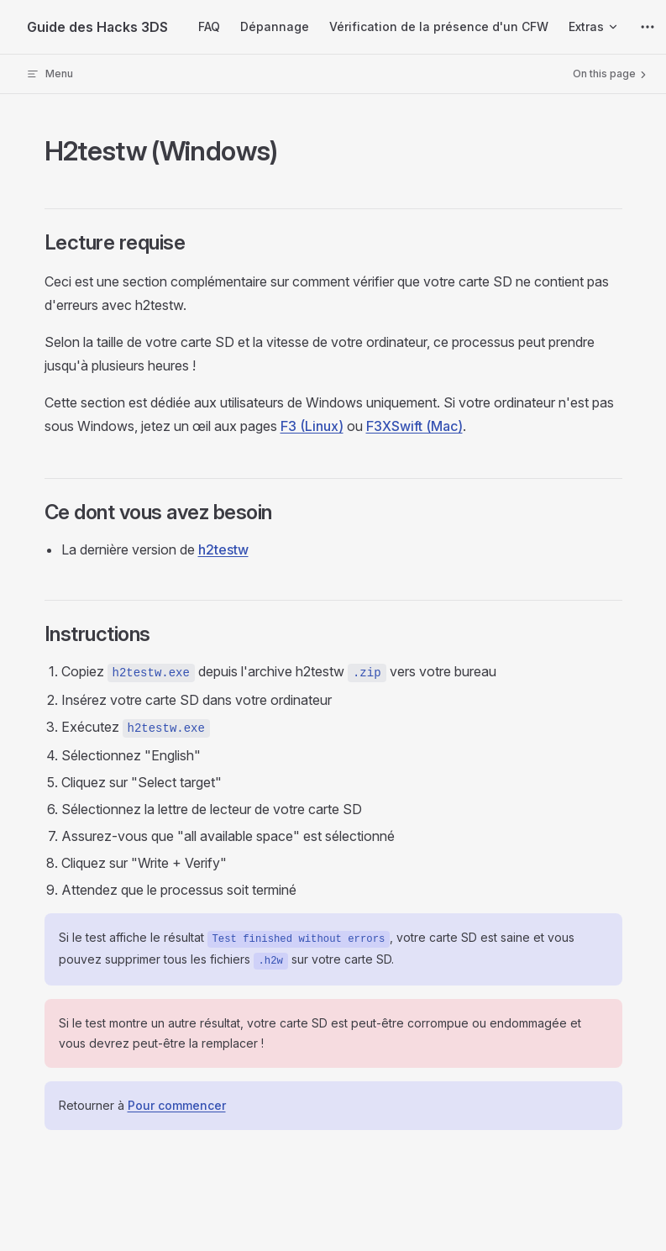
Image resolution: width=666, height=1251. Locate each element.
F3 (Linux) (312, 426)
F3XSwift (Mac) (414, 426)
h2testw (223, 549)
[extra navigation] (647, 27)
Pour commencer (177, 1105)
